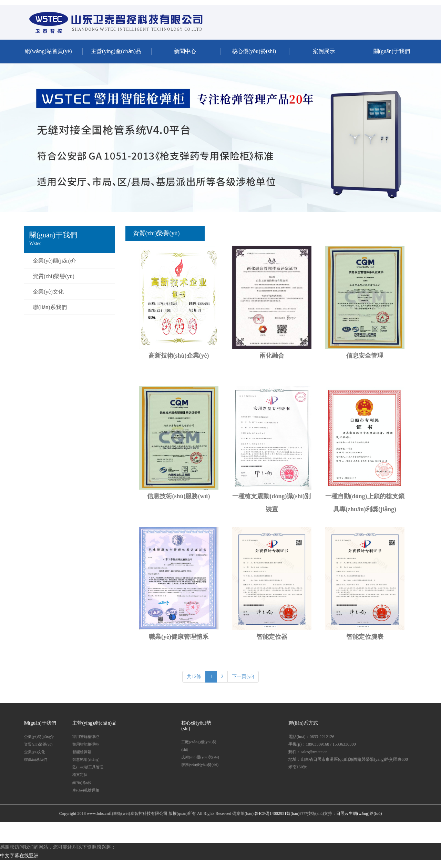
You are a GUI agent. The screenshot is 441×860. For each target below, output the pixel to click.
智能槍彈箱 (81, 752)
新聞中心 (185, 51)
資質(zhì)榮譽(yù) (53, 276)
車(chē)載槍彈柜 (85, 790)
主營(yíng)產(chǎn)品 (116, 51)
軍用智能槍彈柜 (85, 737)
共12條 (194, 676)
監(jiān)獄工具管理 (87, 767)
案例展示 (324, 51)
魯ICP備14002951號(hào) (277, 813)
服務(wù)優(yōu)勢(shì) (199, 764)
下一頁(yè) (243, 676)
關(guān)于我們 (391, 51)
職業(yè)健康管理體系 (178, 636)
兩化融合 (271, 355)
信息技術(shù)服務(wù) (178, 496)
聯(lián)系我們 (50, 307)
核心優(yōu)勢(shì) (254, 51)
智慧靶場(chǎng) (85, 759)
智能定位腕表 (364, 636)
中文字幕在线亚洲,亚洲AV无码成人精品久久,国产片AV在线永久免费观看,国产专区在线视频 (97, 2)
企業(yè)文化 (48, 292)
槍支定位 (80, 774)
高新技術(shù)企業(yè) (178, 355)
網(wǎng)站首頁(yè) (48, 51)
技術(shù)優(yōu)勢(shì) (200, 757)
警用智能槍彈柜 (85, 744)
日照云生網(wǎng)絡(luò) (359, 813)
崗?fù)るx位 (82, 782)
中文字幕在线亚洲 (19, 855)
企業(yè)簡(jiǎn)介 (54, 261)
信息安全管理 (364, 355)
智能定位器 (271, 636)
